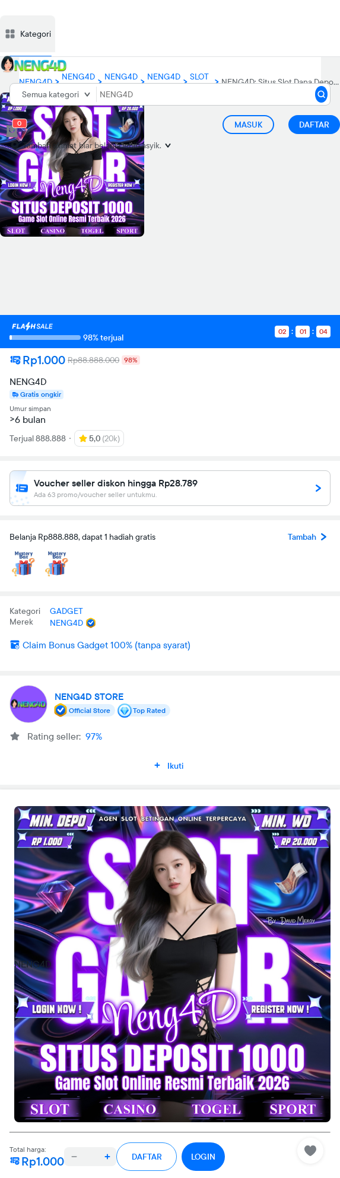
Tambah (309, 537)
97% (93, 736)
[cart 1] (12, 131)
